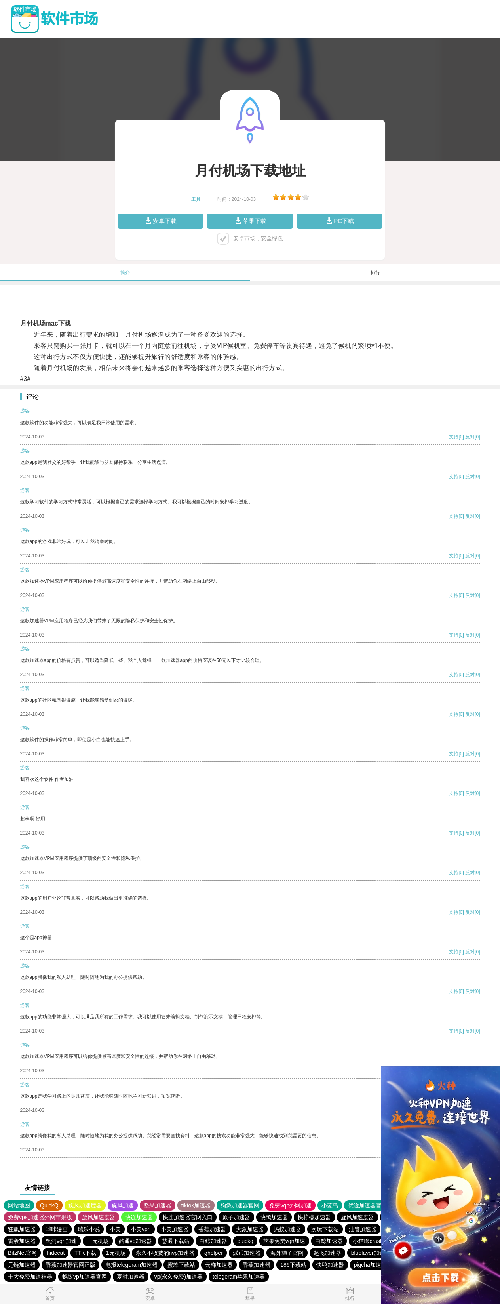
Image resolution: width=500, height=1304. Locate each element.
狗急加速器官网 (240, 1205)
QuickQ (49, 1205)
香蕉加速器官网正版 (70, 1265)
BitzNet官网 (22, 1253)
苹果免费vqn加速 (284, 1241)
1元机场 (116, 1253)
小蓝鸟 (329, 1205)
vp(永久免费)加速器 (178, 1276)
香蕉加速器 (212, 1229)
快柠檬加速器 (314, 1217)
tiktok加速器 (196, 1205)
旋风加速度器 (85, 1205)
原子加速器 (236, 1217)
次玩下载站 (325, 1229)
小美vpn (141, 1229)
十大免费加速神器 (30, 1276)
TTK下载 (85, 1253)
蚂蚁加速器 (287, 1229)
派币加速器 (246, 1253)
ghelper (213, 1253)
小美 (115, 1229)
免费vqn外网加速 (290, 1205)
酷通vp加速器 (135, 1241)
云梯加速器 (219, 1265)
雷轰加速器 (22, 1241)
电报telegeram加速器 (131, 1265)
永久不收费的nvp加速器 (165, 1253)
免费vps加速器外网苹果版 (40, 1217)
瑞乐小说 (89, 1229)
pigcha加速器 (370, 1265)
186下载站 (293, 1265)
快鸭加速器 (274, 1217)
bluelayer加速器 (370, 1253)
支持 (453, 437)
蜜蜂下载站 (181, 1265)
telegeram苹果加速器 (239, 1276)
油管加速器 (362, 1229)
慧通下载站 (176, 1241)
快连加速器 (139, 1217)
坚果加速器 (157, 1205)
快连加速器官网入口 (188, 1217)
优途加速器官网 (367, 1205)
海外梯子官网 (287, 1253)
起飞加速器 (327, 1253)
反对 (470, 437)
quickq (245, 1241)
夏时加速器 (130, 1276)
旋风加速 (123, 1205)
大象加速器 (250, 1229)
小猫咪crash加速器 (376, 1241)
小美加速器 (174, 1229)
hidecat (56, 1253)
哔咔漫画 (57, 1229)
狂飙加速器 (22, 1229)
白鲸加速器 (213, 1241)
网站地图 (19, 1205)
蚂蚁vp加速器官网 (84, 1276)
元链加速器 (22, 1265)
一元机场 (98, 1241)
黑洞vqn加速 (61, 1241)
